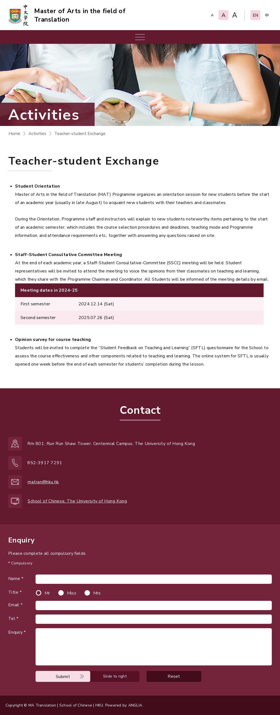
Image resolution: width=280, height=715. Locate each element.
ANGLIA (135, 705)
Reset (174, 676)
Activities (37, 133)
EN (255, 15)
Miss (71, 593)
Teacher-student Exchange (80, 133)
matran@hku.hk (43, 482)
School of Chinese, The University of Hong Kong (77, 501)
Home (14, 133)
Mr (47, 593)
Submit (63, 677)
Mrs (97, 593)
